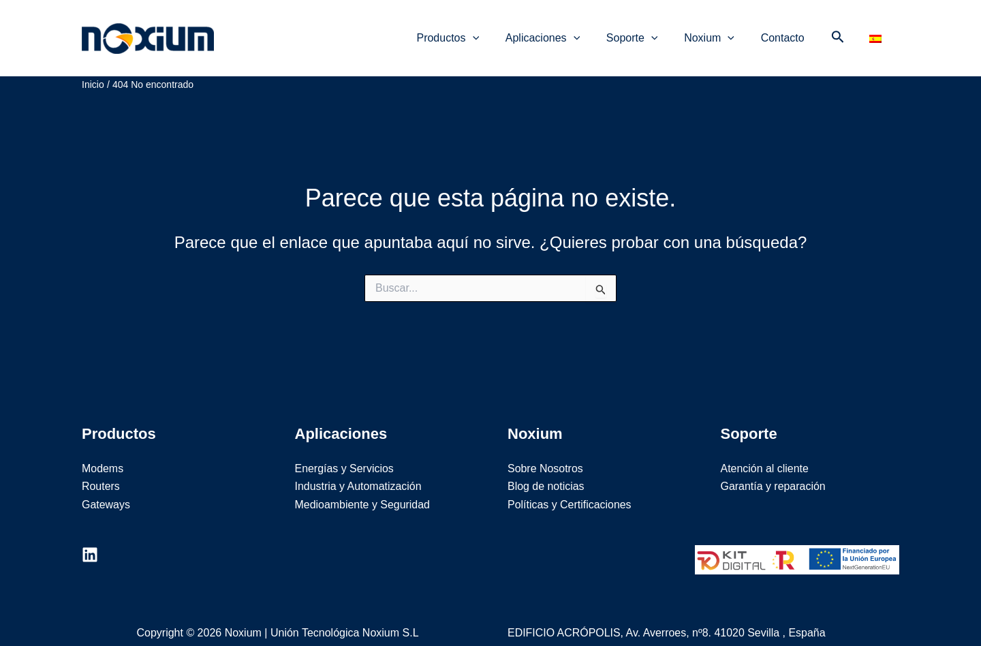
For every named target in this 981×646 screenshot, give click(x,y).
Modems (102, 454)
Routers (101, 472)
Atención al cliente (765, 454)
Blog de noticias (546, 472)
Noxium (257, 30)
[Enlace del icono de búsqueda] (838, 30)
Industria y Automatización (358, 472)
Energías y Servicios (344, 454)
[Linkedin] (90, 540)
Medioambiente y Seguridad (363, 490)
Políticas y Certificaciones (570, 490)
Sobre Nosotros (545, 454)
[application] (492, 31)
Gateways (106, 490)
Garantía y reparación (773, 472)
